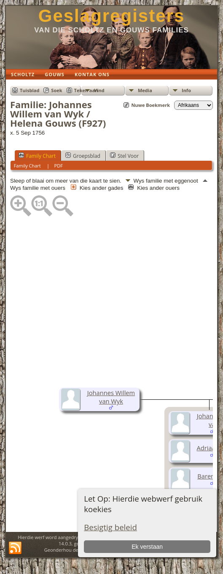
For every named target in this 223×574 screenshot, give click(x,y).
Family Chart (37, 155)
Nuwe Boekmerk (150, 105)
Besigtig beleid (110, 527)
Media (145, 90)
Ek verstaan (147, 546)
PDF (58, 165)
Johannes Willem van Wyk (111, 396)
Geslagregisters (111, 16)
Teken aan (86, 90)
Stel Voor (124, 155)
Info (186, 90)
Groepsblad (82, 155)
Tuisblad (29, 90)
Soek (56, 90)
